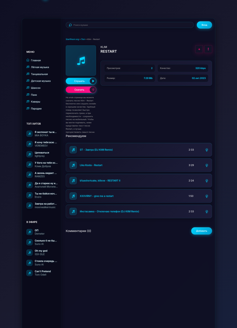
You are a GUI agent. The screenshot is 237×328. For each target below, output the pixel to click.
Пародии (34, 108)
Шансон (33, 87)
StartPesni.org (72, 39)
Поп (83, 39)
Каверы (33, 101)
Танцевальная (37, 74)
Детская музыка (38, 80)
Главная (33, 60)
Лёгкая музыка (37, 67)
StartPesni (43, 28)
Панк (31, 94)
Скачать (85, 89)
